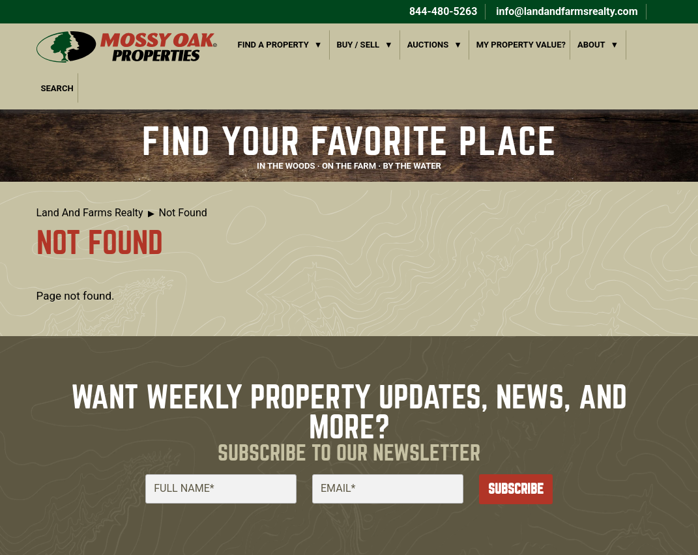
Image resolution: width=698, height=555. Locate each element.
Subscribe (516, 489)
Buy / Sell (357, 45)
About (591, 45)
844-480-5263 (442, 11)
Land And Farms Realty (89, 212)
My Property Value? (521, 45)
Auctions (428, 45)
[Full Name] (221, 488)
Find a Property (273, 45)
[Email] (387, 488)
